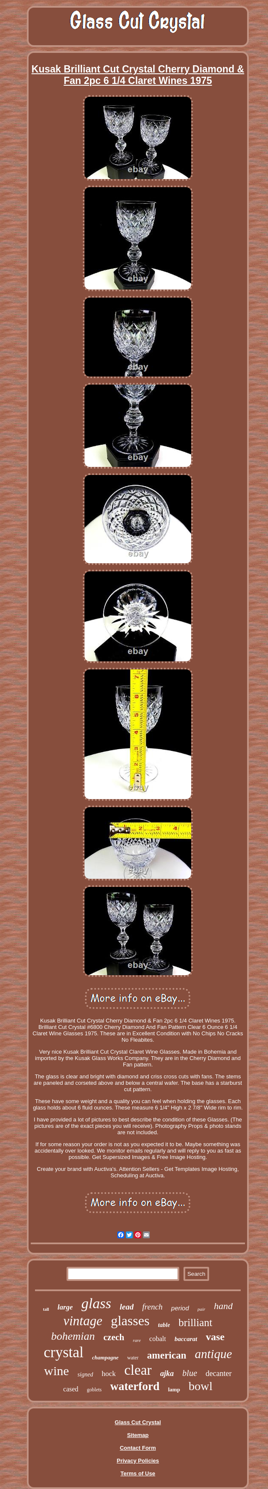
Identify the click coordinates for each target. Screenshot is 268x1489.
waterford (134, 1386)
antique (213, 1354)
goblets (94, 1390)
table (164, 1325)
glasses (130, 1320)
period (180, 1308)
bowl (201, 1386)
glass (96, 1303)
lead (127, 1306)
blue (189, 1373)
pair (201, 1309)
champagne (105, 1357)
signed (85, 1374)
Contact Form (138, 1448)
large (65, 1307)
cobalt (157, 1338)
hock (109, 1374)
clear (137, 1370)
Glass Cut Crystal (138, 1422)
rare (137, 1340)
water (133, 1358)
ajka (167, 1373)
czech (113, 1337)
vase (215, 1336)
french (152, 1306)
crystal (63, 1352)
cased (71, 1389)
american (166, 1355)
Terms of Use (137, 1473)
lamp (174, 1389)
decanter (219, 1373)
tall (46, 1309)
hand (223, 1306)
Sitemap (138, 1435)
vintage (82, 1320)
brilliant (195, 1322)
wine (56, 1371)
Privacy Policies (138, 1460)
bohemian (73, 1336)
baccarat (186, 1338)
